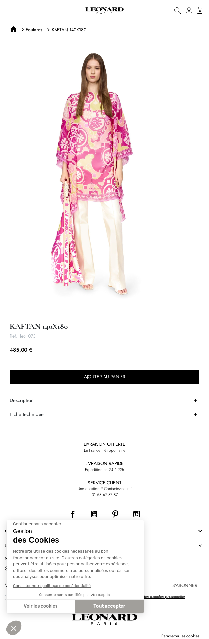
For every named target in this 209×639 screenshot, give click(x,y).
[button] (177, 10)
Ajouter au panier (104, 376)
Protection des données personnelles (155, 597)
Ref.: (14, 336)
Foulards (34, 29)
